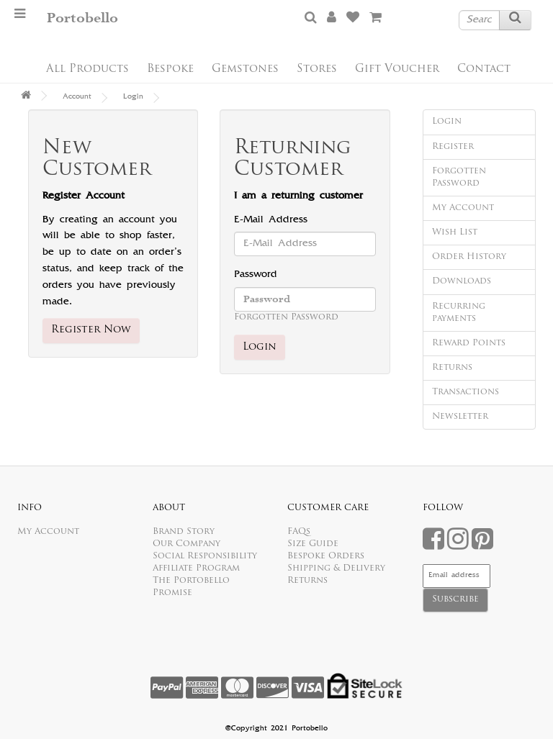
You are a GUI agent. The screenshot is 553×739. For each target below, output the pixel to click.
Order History (469, 257)
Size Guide (312, 544)
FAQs (298, 531)
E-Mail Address (270, 220)
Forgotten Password (286, 317)
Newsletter (460, 416)
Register (453, 146)
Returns (452, 367)
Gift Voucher (397, 69)
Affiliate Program (196, 568)
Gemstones (245, 69)
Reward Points (468, 343)
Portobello (82, 18)
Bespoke (170, 69)
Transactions (465, 392)
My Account (463, 208)
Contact (484, 69)
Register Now (91, 330)
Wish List (454, 232)
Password (255, 275)
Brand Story (184, 531)
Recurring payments (458, 312)
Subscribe (455, 599)
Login (133, 97)
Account (77, 97)
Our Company (186, 544)
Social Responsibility (205, 556)
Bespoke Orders (325, 556)
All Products (87, 69)
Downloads (461, 281)
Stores (317, 69)
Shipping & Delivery (336, 568)
